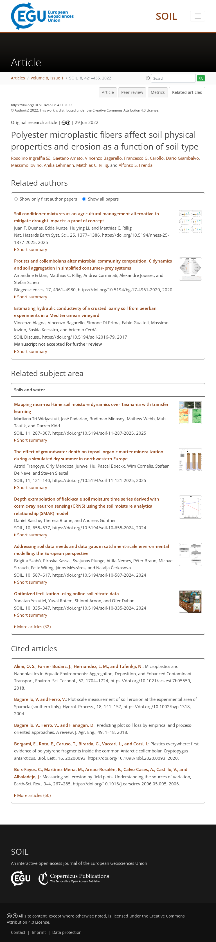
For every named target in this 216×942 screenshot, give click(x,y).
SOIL (166, 16)
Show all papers (100, 199)
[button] (148, 78)
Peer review (132, 92)
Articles (18, 78)
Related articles (187, 92)
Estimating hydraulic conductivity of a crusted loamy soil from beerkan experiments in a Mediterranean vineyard (85, 311)
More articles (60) (34, 795)
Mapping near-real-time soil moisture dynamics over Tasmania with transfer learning (91, 407)
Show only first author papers (45, 199)
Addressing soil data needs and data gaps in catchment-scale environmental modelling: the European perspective (91, 549)
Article (108, 92)
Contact (18, 932)
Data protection (67, 932)
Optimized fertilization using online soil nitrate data (66, 593)
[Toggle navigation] (197, 16)
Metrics (158, 92)
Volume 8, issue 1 (47, 78)
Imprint (39, 932)
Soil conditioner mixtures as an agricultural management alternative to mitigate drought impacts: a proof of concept (86, 217)
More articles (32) (34, 626)
